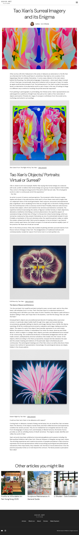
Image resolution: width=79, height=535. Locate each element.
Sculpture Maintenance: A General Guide (38, 497)
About (39, 521)
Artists (24, 521)
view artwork (42, 167)
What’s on (32, 521)
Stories (45, 521)
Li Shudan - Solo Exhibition (65, 496)
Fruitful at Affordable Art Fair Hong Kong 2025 (11, 497)
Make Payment (54, 521)
